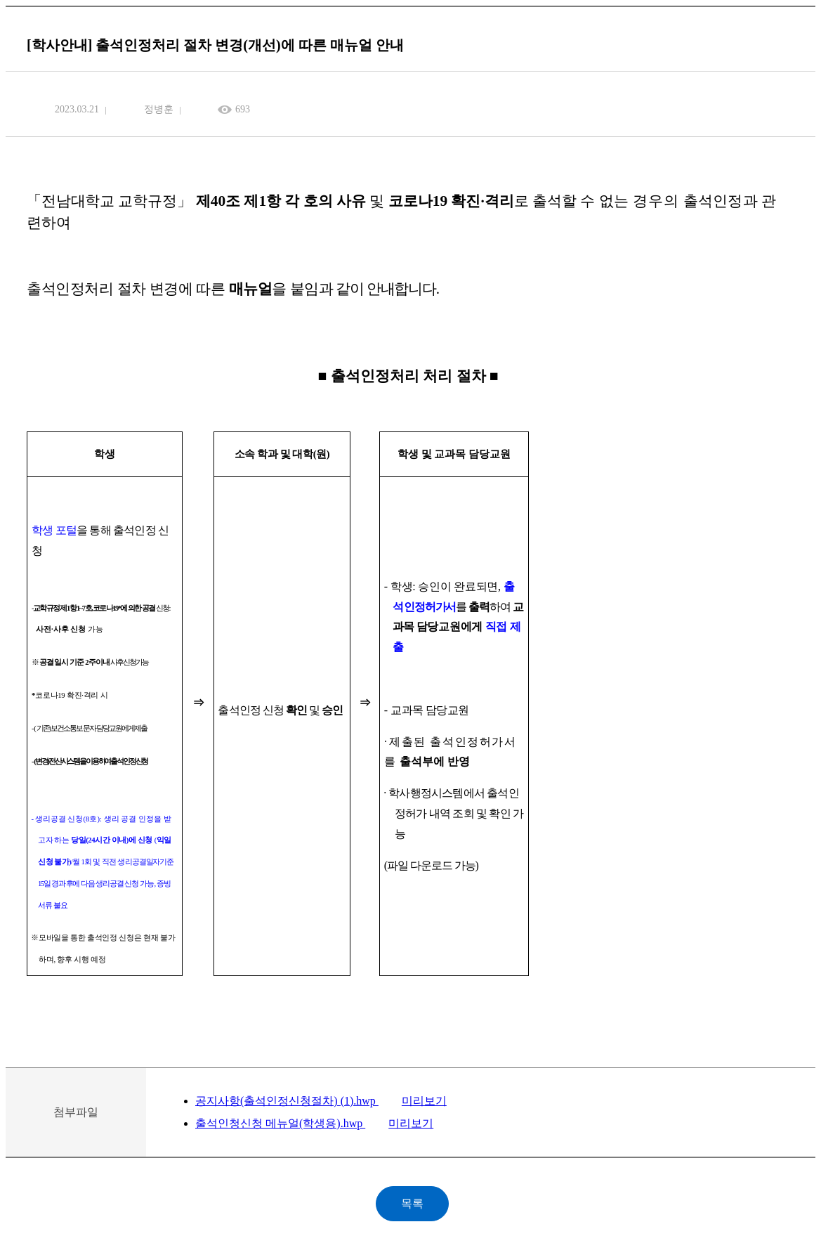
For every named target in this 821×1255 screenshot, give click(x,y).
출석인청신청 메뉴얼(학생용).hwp (280, 1123)
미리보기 (424, 1101)
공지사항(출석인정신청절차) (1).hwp (287, 1101)
